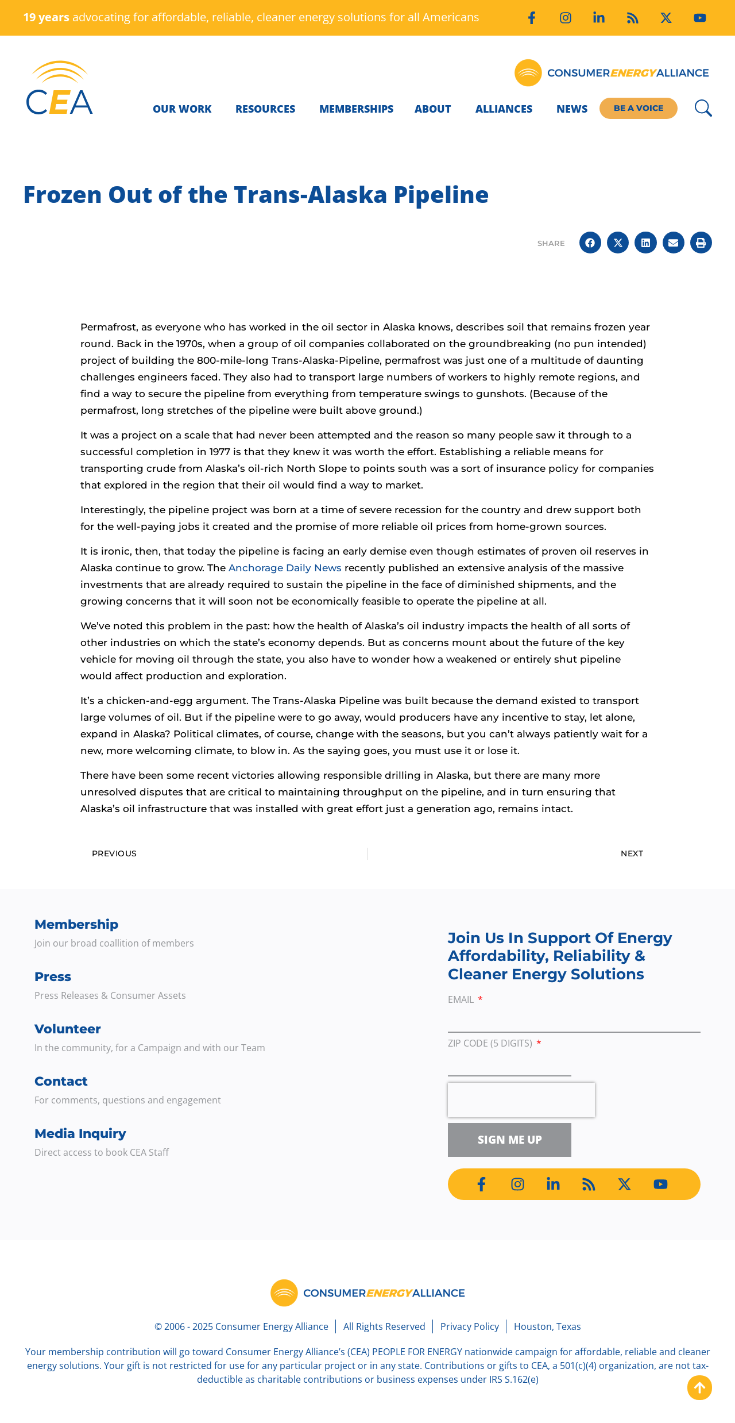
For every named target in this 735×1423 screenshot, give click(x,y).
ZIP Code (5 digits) (491, 1044)
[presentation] (521, 1100)
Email (462, 1000)
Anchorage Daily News (285, 568)
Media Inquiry (80, 1133)
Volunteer (67, 1029)
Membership (76, 924)
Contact (61, 1081)
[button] (590, 242)
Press (52, 976)
